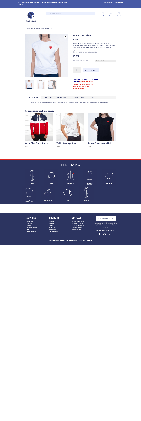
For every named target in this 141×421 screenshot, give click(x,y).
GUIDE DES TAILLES (79, 97)
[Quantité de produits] (77, 70)
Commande (30, 221)
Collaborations (53, 231)
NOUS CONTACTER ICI (86, 81)
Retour (29, 225)
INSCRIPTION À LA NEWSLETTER (105, 218)
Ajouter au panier (91, 70)
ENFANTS (33, 28)
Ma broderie (52, 229)
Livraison (29, 223)
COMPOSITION (48, 97)
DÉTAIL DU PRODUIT (33, 97)
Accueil (28, 28)
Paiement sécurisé (32, 227)
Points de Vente (103, 15)
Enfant (51, 225)
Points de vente (31, 231)
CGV (28, 229)
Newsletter (111, 15)
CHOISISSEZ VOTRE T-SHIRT (80, 61)
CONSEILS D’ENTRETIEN (63, 97)
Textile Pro (52, 227)
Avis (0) (92, 97)
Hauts (38, 28)
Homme (51, 223)
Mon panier (119, 15)
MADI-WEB (90, 240)
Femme (51, 221)
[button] (65, 37)
